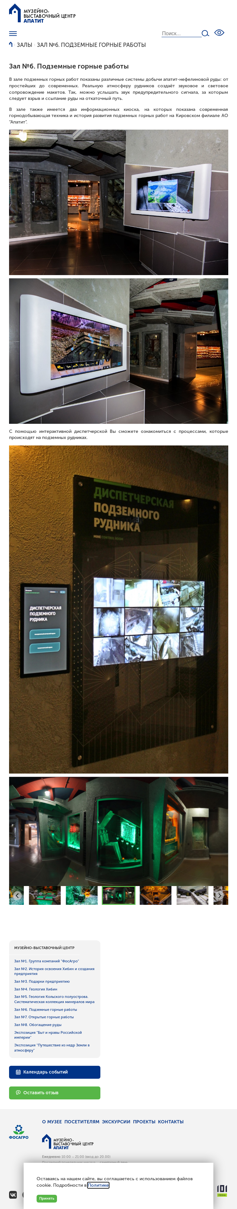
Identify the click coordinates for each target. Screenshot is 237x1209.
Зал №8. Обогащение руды (38, 1024)
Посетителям (81, 1122)
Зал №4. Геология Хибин (35, 989)
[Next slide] (219, 895)
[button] (45, 895)
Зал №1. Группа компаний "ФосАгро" (46, 961)
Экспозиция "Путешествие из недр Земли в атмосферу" (52, 1048)
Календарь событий (42, 1072)
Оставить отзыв (37, 1093)
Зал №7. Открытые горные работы (44, 1017)
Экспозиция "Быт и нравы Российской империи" (48, 1035)
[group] (118, 831)
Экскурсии (116, 1122)
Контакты (171, 1122)
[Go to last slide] (17, 895)
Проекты (144, 1122)
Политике (98, 1185)
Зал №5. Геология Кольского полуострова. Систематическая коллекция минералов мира (54, 999)
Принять (46, 1198)
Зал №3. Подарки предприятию (42, 981)
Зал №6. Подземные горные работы (91, 45)
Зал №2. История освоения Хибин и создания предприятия (54, 971)
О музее (52, 1122)
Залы (24, 45)
